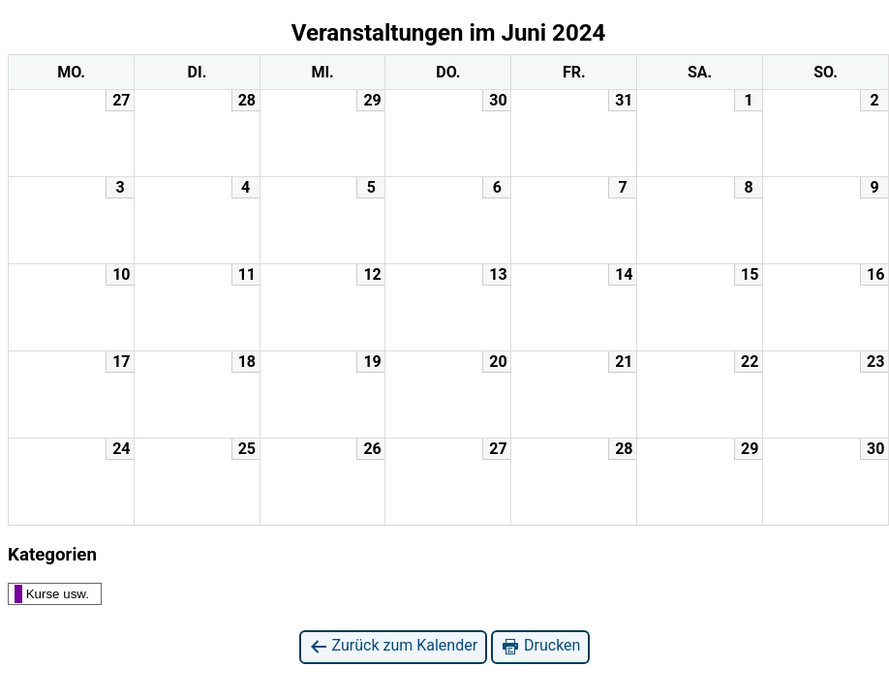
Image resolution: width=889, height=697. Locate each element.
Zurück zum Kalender (393, 646)
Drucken (540, 646)
